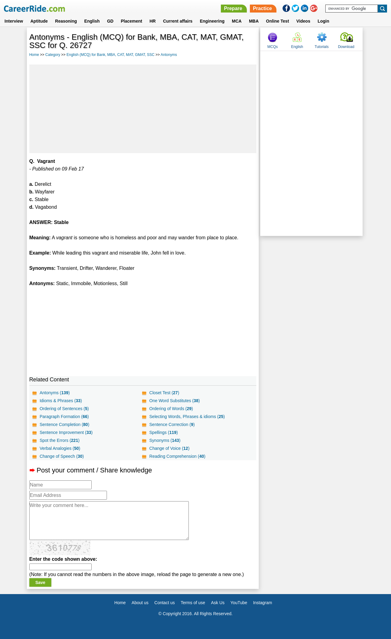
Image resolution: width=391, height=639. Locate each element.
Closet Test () (164, 392)
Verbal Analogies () (60, 448)
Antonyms (169, 55)
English (92, 21)
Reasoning (66, 21)
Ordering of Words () (171, 408)
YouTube (238, 602)
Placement (131, 21)
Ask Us (218, 602)
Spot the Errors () (60, 440)
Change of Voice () (169, 448)
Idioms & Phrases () (61, 400)
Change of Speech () (62, 456)
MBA (254, 21)
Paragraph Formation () (64, 416)
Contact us (164, 602)
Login (323, 21)
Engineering (212, 21)
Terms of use (193, 602)
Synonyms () (165, 440)
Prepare (233, 8)
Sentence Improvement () (66, 432)
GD (110, 21)
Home (34, 55)
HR (152, 21)
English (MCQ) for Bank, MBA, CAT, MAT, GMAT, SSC (111, 55)
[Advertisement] (143, 109)
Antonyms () (55, 392)
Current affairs (177, 21)
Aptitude (39, 21)
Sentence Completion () (65, 424)
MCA (237, 21)
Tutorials (322, 47)
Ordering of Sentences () (64, 408)
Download (346, 47)
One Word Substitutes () (174, 400)
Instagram (262, 602)
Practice (262, 8)
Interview (14, 21)
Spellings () (163, 432)
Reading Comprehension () (177, 456)
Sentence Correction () (172, 424)
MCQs (272, 47)
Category (52, 55)
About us (140, 602)
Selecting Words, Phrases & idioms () (187, 416)
